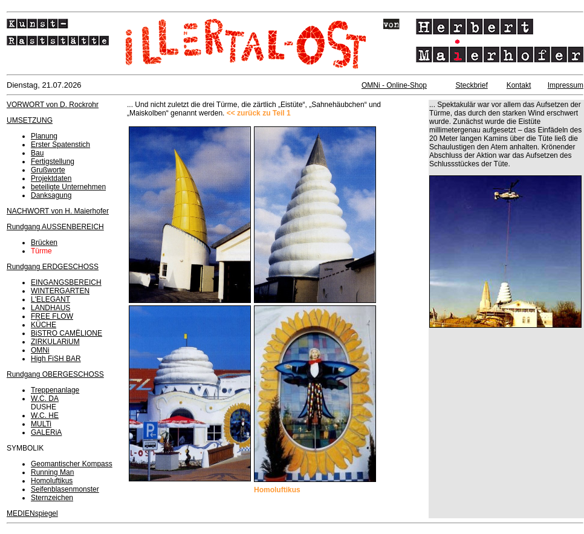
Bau (37, 153)
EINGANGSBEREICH (66, 282)
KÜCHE (43, 325)
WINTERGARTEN (60, 291)
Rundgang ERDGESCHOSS (53, 266)
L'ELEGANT (50, 299)
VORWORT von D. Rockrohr (53, 104)
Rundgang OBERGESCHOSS (55, 374)
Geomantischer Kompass (71, 464)
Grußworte (48, 170)
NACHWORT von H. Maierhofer (58, 211)
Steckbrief (471, 85)
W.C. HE (45, 415)
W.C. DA (45, 398)
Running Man (52, 472)
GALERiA (46, 432)
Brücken (44, 242)
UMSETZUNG (30, 120)
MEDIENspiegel (32, 513)
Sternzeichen (52, 497)
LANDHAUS (50, 308)
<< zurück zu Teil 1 (259, 113)
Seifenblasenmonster (65, 489)
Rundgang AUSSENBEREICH (55, 227)
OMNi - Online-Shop (394, 85)
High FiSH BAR (56, 358)
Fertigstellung (52, 161)
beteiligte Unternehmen (68, 187)
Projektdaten (51, 178)
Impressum (565, 85)
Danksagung (51, 195)
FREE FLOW (52, 316)
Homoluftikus (52, 481)
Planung (44, 136)
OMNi (40, 350)
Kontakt (519, 85)
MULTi (41, 424)
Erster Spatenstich (60, 144)
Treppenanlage (55, 390)
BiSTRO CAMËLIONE (66, 333)
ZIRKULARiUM (55, 341)
